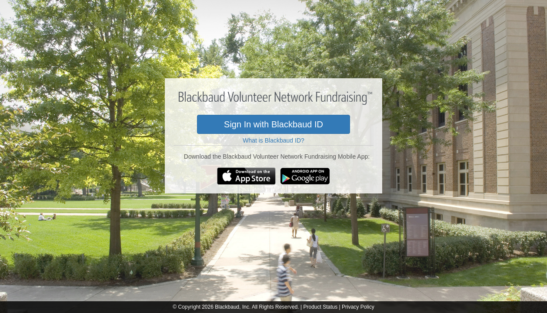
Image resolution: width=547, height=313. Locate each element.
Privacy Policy (358, 307)
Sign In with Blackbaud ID (273, 124)
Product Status (320, 307)
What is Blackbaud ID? (273, 140)
